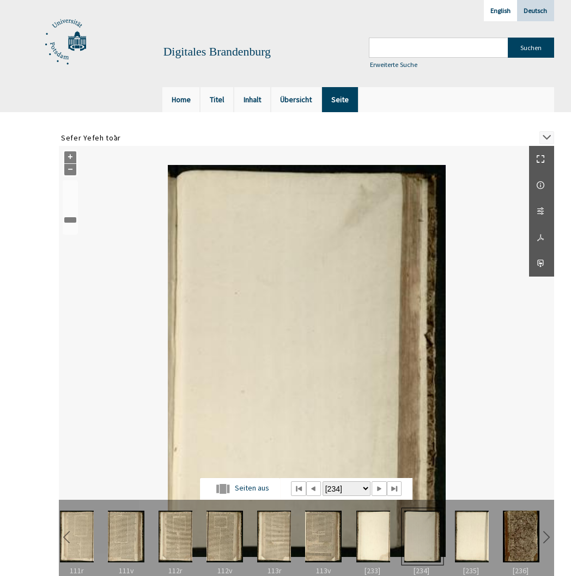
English (500, 11)
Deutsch (535, 11)
